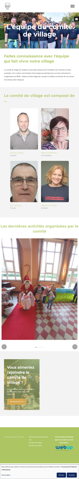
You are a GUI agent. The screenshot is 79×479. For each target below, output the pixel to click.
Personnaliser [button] (5, 475)
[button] (35, 348)
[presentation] (4, 348)
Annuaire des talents (35, 445)
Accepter (72, 475)
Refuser (61, 475)
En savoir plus (16, 403)
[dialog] (39, 471)
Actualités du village (35, 443)
